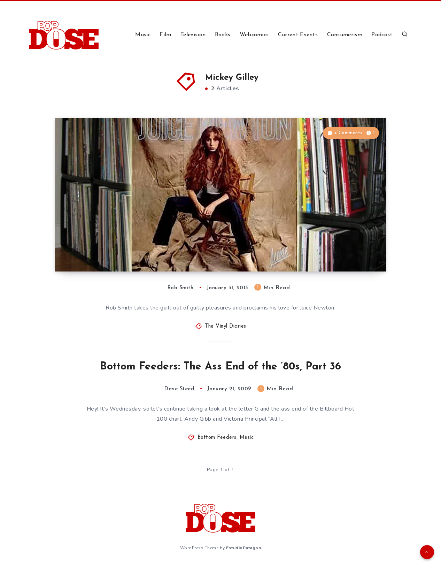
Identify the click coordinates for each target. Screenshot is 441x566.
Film (165, 35)
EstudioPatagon (243, 548)
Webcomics (254, 35)
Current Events (298, 35)
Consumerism (344, 35)
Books (223, 35)
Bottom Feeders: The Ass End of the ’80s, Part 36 (220, 366)
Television (193, 35)
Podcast (381, 35)
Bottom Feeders (217, 437)
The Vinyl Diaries (225, 326)
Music (142, 35)
